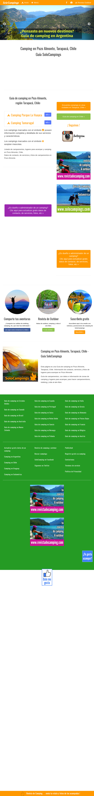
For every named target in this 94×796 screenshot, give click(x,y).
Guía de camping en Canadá (14, 409)
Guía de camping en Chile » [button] (74, 117)
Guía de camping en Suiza (44, 412)
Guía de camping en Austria (75, 436)
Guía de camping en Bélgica (75, 430)
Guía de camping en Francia (75, 424)
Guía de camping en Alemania (75, 412)
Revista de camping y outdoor (46, 447)
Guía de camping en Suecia (44, 424)
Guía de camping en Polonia (45, 436)
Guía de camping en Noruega (45, 430)
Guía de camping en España (45, 400)
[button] (17, 330)
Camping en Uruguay (11, 468)
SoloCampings (11, 2)
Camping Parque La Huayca (29, 115)
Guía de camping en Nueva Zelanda (13, 428)
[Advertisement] (29, 73)
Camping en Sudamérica (13, 474)
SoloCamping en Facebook (44, 459)
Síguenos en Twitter (42, 465)
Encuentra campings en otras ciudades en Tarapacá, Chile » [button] (74, 106)
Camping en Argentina (12, 456)
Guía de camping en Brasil (13, 415)
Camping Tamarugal (29, 122)
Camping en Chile (10, 462)
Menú (35, 3)
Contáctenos (69, 459)
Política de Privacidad (73, 471)
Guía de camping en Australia (15, 421)
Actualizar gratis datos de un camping (15, 449)
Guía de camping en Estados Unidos (14, 402)
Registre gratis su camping (75, 453)
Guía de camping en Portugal (45, 406)
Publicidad (69, 447)
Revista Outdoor (83, 3)
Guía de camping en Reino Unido (46, 418)
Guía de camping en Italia (74, 400)
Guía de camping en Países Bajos (77, 418)
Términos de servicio (72, 465)
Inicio (25, 3)
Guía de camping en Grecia (75, 406)
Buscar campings (41, 453)
